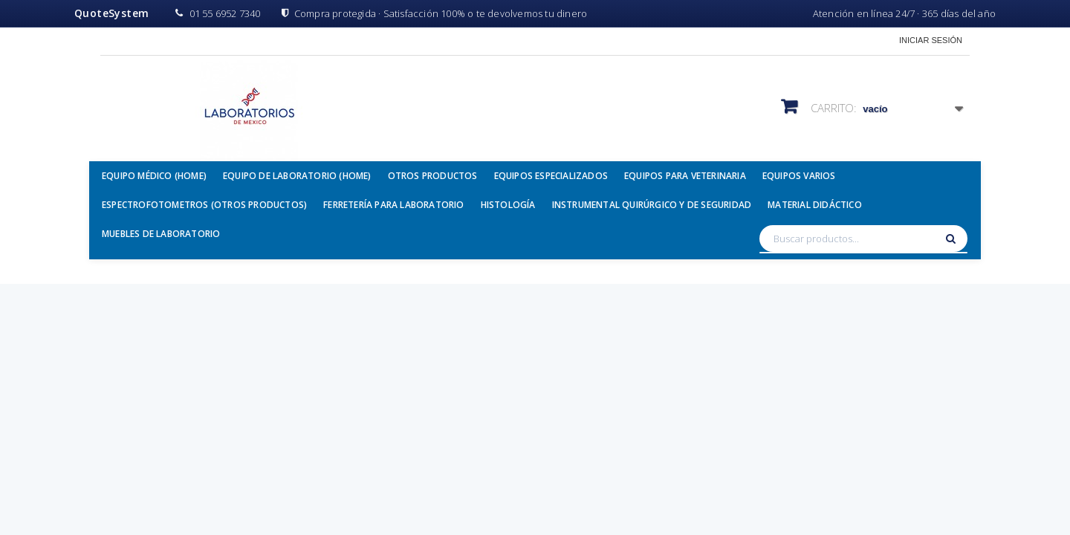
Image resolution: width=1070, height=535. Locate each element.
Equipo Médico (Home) (154, 175)
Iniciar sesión (930, 40)
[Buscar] (952, 238)
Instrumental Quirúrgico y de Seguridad (652, 204)
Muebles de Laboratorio (161, 233)
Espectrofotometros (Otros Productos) (204, 204)
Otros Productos (433, 175)
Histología (508, 204)
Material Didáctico (815, 204)
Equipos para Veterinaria (685, 175)
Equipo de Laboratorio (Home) (297, 175)
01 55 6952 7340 (217, 13)
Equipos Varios (799, 175)
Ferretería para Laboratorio (393, 204)
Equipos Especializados (551, 175)
